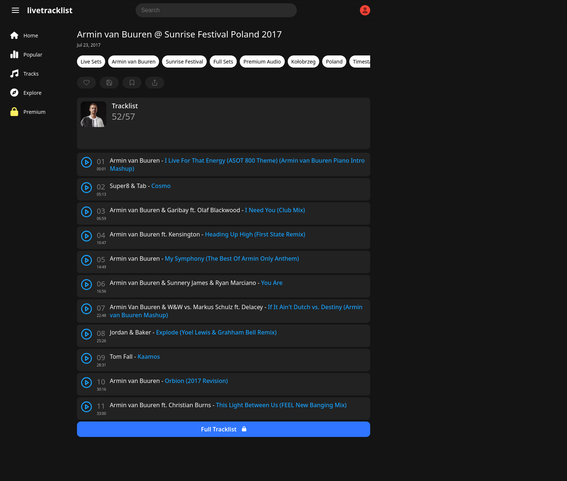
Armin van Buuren (133, 61)
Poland (334, 61)
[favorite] (86, 82)
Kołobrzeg (303, 61)
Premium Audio (262, 61)
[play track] (86, 162)
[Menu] (15, 10)
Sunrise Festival (184, 61)
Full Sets (223, 61)
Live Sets (91, 61)
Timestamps (367, 61)
